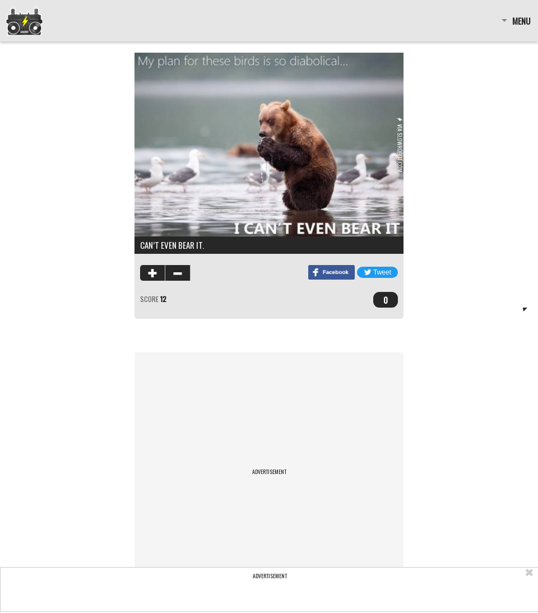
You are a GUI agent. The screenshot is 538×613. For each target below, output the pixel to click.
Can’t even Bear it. (172, 245)
